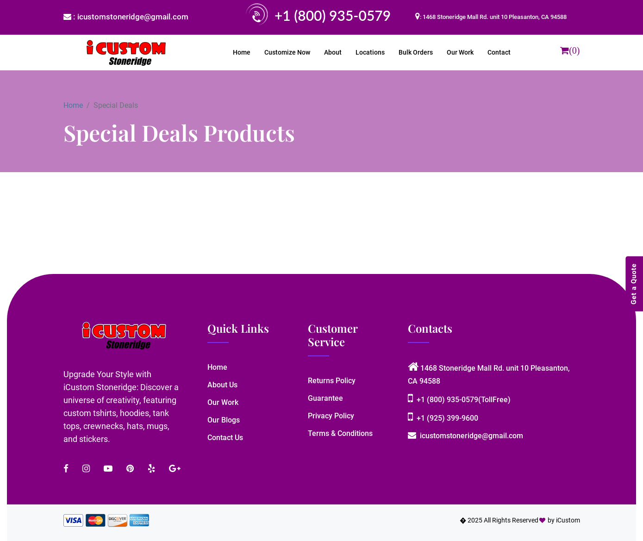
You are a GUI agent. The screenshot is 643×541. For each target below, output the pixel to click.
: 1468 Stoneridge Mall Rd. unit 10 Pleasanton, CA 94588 (493, 16)
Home (241, 52)
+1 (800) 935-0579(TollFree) (459, 399)
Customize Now (287, 52)
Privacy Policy (331, 415)
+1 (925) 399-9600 (443, 418)
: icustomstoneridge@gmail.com (125, 16)
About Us (222, 384)
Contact (499, 52)
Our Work (460, 52)
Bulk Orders (416, 52)
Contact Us (225, 437)
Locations (370, 52)
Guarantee (325, 398)
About (333, 52)
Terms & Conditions (340, 433)
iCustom (568, 520)
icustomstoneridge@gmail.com (465, 435)
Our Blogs (223, 420)
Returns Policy (332, 380)
